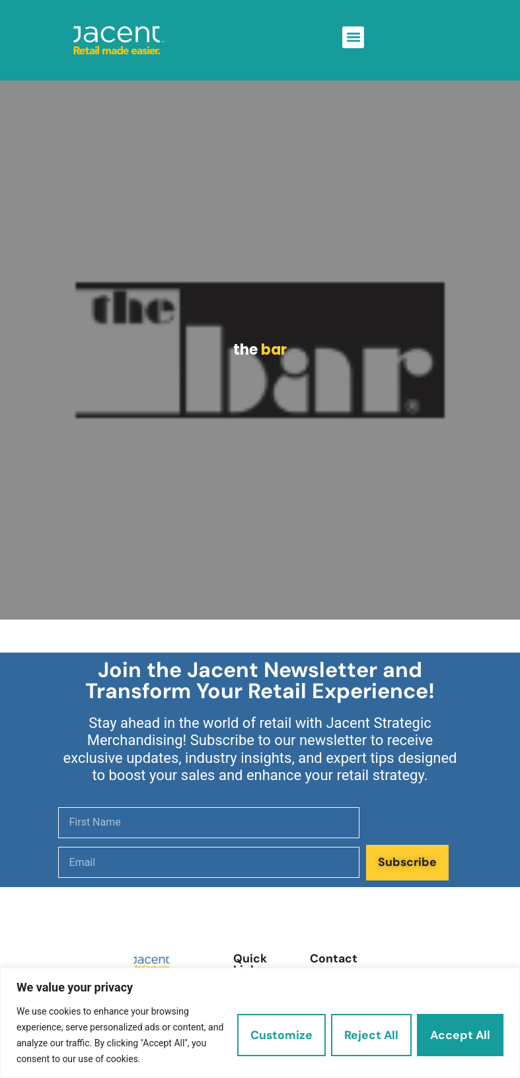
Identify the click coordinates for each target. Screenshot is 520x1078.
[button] (353, 37)
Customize (281, 1035)
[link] (119, 40)
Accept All (460, 1035)
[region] (260, 1023)
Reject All (371, 1035)
